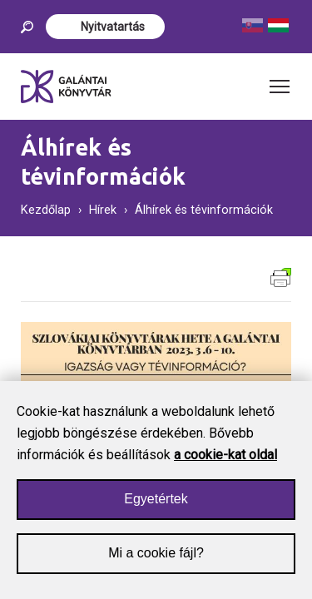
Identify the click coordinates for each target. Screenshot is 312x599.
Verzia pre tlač (280, 277)
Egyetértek (155, 508)
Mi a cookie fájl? (156, 562)
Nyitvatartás (113, 26)
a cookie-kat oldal (225, 464)
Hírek (102, 210)
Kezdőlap (46, 210)
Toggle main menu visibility (280, 81)
